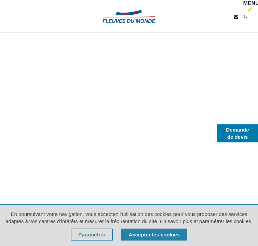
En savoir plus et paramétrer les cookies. (206, 221)
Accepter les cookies (154, 234)
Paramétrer (91, 234)
